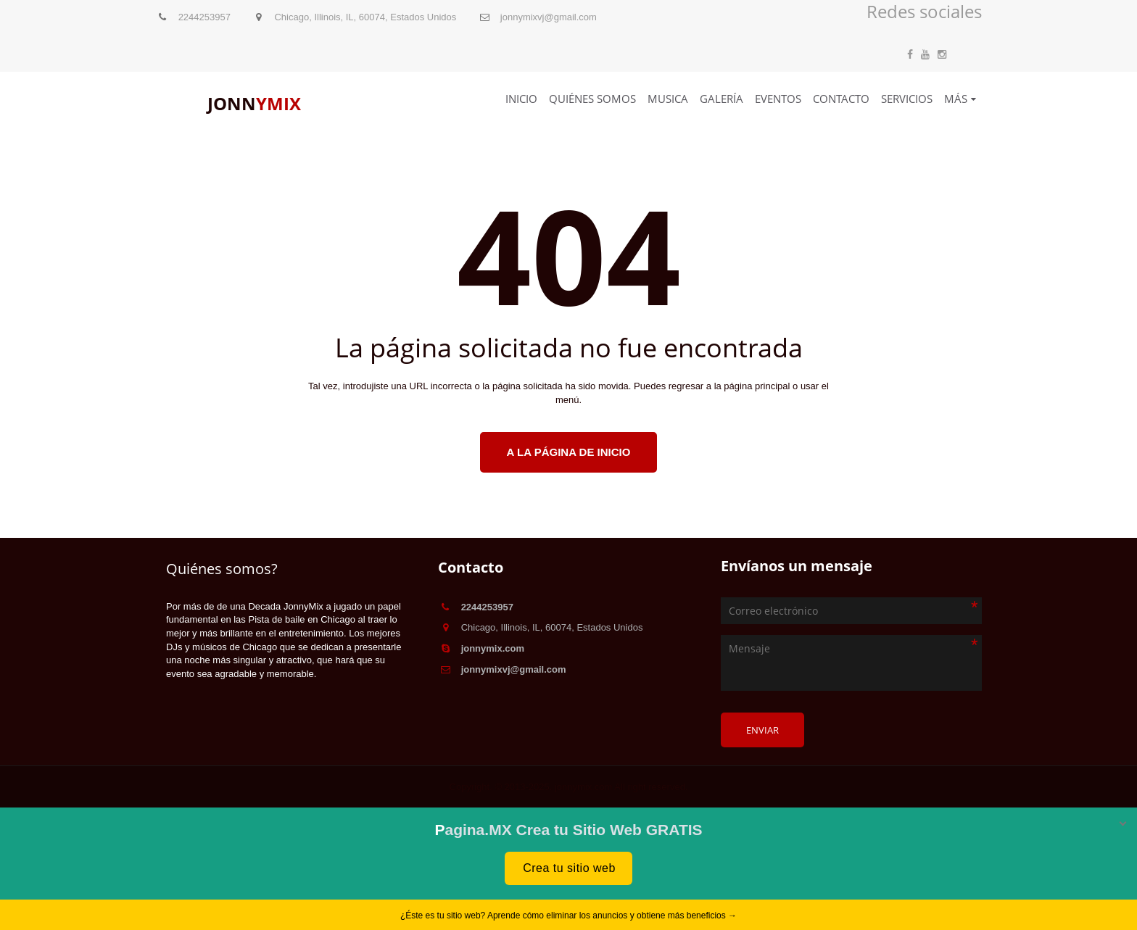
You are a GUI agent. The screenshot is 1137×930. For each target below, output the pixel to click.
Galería (721, 98)
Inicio (521, 98)
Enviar (762, 729)
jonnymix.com (492, 648)
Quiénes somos (592, 98)
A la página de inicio (569, 452)
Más (955, 98)
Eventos (778, 98)
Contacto (841, 98)
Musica (668, 98)
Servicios (907, 98)
